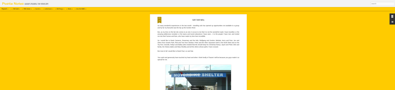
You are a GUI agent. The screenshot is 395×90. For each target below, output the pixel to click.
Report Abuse (214, 88)
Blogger (208, 88)
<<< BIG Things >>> (59, 9)
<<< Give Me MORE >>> (80, 9)
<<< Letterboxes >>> (48, 9)
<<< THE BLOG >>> (15, 9)
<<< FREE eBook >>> (27, 9)
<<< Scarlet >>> (37, 9)
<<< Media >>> (69, 9)
